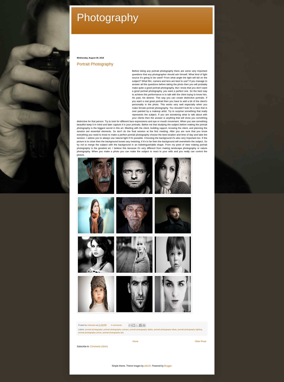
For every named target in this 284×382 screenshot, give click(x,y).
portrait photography (94, 329)
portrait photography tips (113, 332)
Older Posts (200, 341)
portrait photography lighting (190, 329)
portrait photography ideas (165, 329)
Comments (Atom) (99, 346)
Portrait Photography (95, 64)
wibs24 (147, 366)
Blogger (168, 366)
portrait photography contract (116, 329)
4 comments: (117, 325)
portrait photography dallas (141, 329)
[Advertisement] (143, 42)
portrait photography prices (89, 332)
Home (135, 341)
